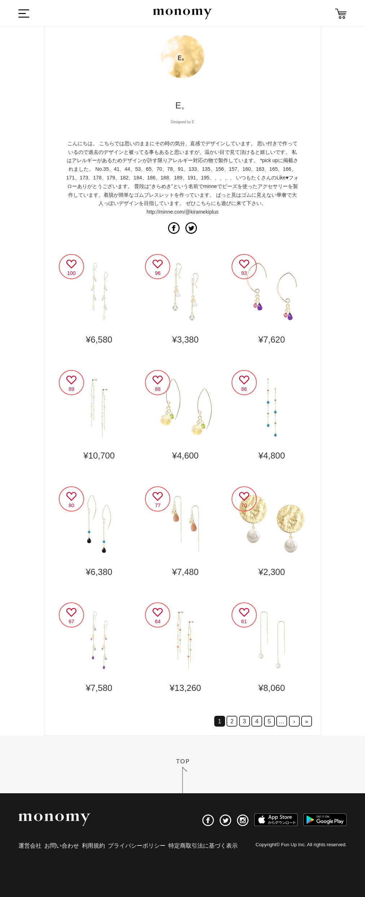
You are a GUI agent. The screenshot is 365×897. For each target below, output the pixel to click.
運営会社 (29, 846)
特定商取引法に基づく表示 (203, 846)
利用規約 (93, 846)
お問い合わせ (61, 846)
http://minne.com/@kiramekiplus (182, 212)
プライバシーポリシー (137, 846)
